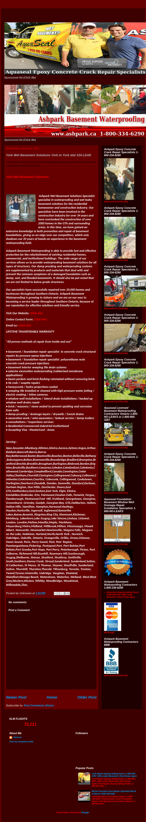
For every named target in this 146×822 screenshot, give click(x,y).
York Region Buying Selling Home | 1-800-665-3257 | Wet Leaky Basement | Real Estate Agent (114, 775)
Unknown (17, 737)
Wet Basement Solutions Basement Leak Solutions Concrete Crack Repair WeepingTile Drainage (10, 15)
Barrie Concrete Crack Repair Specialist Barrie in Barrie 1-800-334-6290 (114, 792)
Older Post (86, 697)
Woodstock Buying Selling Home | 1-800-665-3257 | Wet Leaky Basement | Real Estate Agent (123, 594)
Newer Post (16, 697)
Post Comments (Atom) (39, 705)
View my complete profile (21, 741)
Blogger (85, 812)
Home (52, 697)
